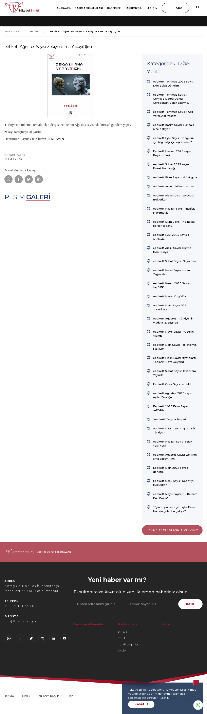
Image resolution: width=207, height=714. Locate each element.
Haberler (114, 8)
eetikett (35, 31)
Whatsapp (198, 705)
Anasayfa (64, 8)
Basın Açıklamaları (89, 8)
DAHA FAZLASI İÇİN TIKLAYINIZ (173, 530)
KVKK (72, 695)
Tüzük (122, 638)
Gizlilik (26, 695)
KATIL (190, 604)
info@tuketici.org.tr (20, 621)
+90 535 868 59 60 (19, 606)
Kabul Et (141, 704)
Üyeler (122, 650)
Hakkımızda (133, 8)
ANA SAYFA (11, 31)
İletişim (152, 8)
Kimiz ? (122, 632)
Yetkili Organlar (128, 644)
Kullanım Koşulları (49, 695)
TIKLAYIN (55, 139)
